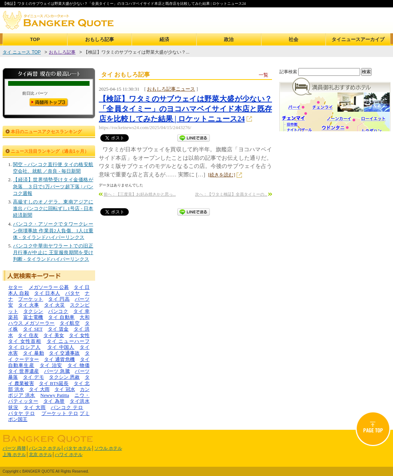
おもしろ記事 (99, 39)
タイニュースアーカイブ (358, 39)
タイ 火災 (54, 305)
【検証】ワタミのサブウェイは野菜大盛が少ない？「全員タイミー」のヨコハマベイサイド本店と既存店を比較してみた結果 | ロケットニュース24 (185, 109)
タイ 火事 (28, 305)
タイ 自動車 (61, 317)
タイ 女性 (79, 335)
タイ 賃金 (58, 329)
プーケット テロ (59, 413)
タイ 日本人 (47, 293)
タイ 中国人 (61, 347)
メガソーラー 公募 (49, 287)
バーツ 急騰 (57, 371)
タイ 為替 (54, 401)
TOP (35, 39)
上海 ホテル (14, 454)
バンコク (58, 311)
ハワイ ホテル (69, 454)
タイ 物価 (78, 365)
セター (15, 287)
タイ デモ (33, 377)
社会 (293, 39)
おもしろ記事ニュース (171, 89)
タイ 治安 (51, 365)
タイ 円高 (59, 299)
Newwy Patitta (54, 395)
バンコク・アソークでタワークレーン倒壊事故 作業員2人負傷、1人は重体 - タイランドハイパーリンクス (53, 230)
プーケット (30, 299)
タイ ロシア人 (24, 347)
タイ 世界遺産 (23, 371)
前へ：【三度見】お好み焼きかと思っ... (140, 194)
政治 (229, 39)
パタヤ (72, 293)
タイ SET (33, 329)
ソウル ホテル (108, 448)
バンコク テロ (67, 407)
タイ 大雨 (39, 389)
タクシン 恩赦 (64, 377)
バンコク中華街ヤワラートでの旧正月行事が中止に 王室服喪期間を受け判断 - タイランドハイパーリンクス (53, 252)
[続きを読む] (221, 175)
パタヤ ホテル (77, 448)
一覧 (263, 75)
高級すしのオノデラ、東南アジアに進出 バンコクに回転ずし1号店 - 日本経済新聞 (53, 208)
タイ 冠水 (64, 389)
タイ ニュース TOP (22, 52)
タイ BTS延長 (54, 383)
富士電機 (33, 317)
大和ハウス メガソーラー (49, 320)
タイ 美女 (53, 335)
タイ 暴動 (33, 353)
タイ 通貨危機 (59, 359)
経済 (164, 39)
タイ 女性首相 (24, 341)
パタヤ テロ (21, 413)
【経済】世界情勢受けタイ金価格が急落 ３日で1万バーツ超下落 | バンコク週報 (53, 186)
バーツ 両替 (14, 448)
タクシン (33, 311)
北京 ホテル (40, 454)
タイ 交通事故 (64, 353)
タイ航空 (70, 323)
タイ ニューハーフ (68, 341)
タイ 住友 (28, 335)
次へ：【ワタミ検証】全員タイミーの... (231, 194)
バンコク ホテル (45, 448)
